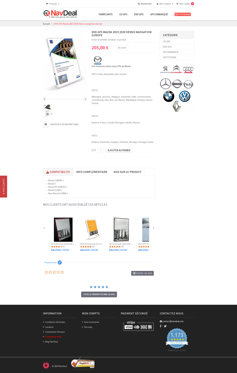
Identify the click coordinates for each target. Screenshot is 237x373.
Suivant (85, 99)
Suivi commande (91, 322)
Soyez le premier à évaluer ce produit (109, 39)
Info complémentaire (91, 172)
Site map (88, 327)
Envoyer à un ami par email (64, 124)
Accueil (46, 23)
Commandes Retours (55, 331)
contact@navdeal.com (172, 321)
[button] (44, 228)
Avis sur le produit (128, 172)
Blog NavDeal (51, 341)
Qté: (94, 150)
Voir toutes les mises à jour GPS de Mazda (111, 66)
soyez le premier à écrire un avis (99, 294)
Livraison (49, 327)
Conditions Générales (55, 322)
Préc (45, 99)
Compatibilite (58, 172)
